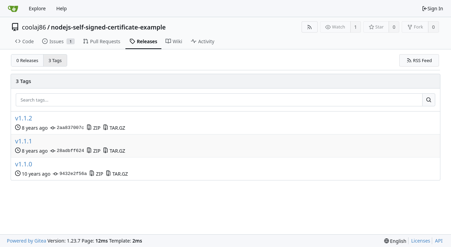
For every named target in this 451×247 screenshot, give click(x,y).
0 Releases (27, 60)
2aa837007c (67, 128)
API (438, 240)
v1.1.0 (23, 164)
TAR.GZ (114, 128)
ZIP (93, 128)
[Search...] (428, 99)
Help (61, 8)
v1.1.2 (23, 118)
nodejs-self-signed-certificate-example (108, 27)
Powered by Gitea (26, 240)
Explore (37, 8)
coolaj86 (34, 27)
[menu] (395, 241)
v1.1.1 (23, 141)
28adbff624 (67, 151)
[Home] (13, 8)
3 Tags (55, 60)
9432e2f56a (70, 174)
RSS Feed (419, 60)
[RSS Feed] (310, 27)
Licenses (420, 240)
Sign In (432, 8)
